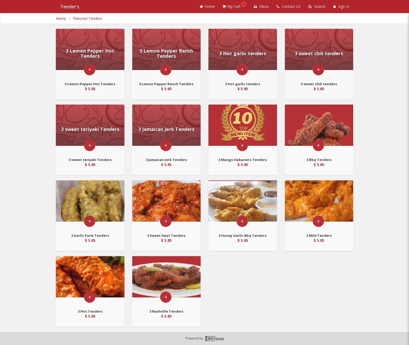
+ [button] (89, 79)
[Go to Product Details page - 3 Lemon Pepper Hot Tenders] (90, 53)
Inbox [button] (261, 6)
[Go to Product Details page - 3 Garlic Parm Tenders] (90, 205)
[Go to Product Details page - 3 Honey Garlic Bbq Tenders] (242, 205)
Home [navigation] (61, 18)
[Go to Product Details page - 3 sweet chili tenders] (319, 53)
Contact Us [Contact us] (288, 6)
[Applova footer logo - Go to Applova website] (214, 338)
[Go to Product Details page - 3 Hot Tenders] (90, 281)
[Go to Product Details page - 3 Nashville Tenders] (166, 281)
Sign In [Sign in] (341, 6)
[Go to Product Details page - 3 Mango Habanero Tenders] (242, 129)
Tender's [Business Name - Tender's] (65, 6)
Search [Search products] (317, 6)
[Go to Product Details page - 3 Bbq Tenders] (319, 129)
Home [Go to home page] (207, 6)
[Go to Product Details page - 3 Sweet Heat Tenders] (166, 205)
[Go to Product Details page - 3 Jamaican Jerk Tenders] (166, 129)
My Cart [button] (234, 5)
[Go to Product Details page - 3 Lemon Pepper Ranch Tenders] (166, 53)
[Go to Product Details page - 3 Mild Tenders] (319, 205)
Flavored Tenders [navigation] (87, 18)
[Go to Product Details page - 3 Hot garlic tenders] (242, 53)
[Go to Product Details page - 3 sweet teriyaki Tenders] (90, 129)
